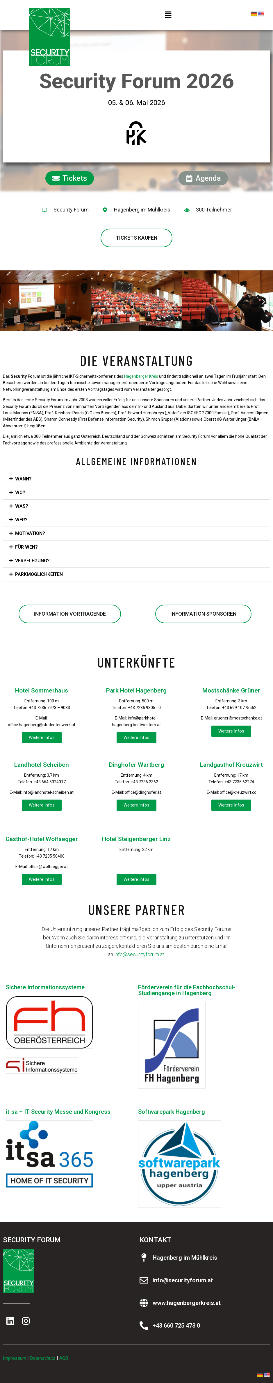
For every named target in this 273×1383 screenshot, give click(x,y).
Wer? (21, 520)
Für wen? (26, 547)
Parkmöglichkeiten (39, 574)
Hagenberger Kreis (141, 376)
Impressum (14, 1358)
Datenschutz (43, 1358)
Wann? (23, 479)
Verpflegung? (32, 560)
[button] (168, 15)
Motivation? (30, 533)
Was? (21, 506)
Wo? (20, 492)
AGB (63, 1358)
